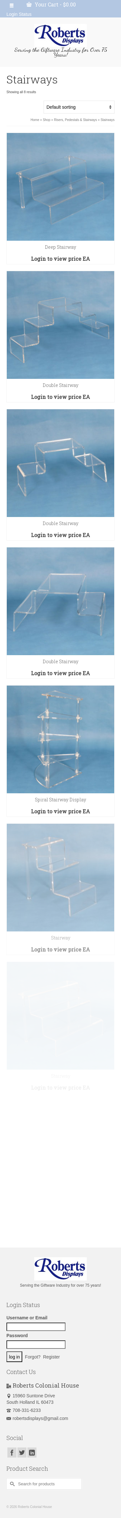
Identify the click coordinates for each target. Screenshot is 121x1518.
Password (17, 1335)
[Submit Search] (11, 1484)
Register (51, 1356)
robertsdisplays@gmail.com (37, 1418)
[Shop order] (79, 107)
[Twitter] (21, 1452)
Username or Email (26, 1317)
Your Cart (51, 4)
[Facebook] (11, 1452)
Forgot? (32, 1356)
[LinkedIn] (31, 1452)
